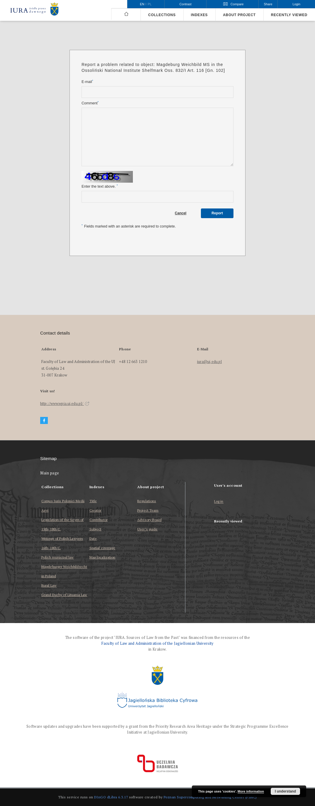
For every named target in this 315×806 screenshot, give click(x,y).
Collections (161, 15)
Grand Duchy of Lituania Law (64, 595)
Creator (95, 510)
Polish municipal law (57, 557)
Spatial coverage (102, 548)
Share (268, 4)
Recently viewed (289, 15)
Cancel (180, 213)
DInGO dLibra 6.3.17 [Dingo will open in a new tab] (111, 797)
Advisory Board (149, 519)
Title (93, 501)
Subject (95, 529)
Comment (90, 103)
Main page (49, 473)
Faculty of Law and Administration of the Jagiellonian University (157, 643)
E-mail (87, 81)
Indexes (199, 15)
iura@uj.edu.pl (209, 361)
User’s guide (147, 529)
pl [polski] (150, 4)
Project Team (147, 510)
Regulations (146, 501)
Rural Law (49, 585)
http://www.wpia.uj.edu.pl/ (64, 403)
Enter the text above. (100, 186)
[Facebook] (44, 420)
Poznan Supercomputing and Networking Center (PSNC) (210, 797)
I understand (285, 791)
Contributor (98, 519)
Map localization (102, 557)
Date (93, 538)
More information (251, 791)
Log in (218, 501)
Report (217, 213)
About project (239, 15)
